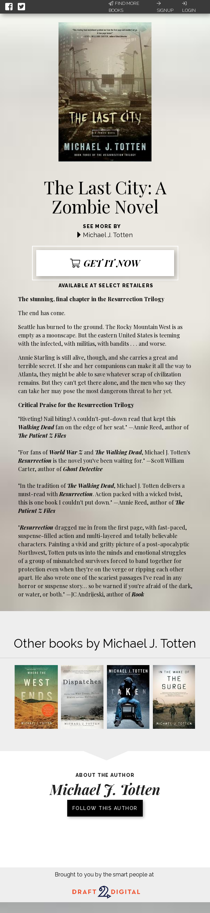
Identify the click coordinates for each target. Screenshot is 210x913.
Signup (165, 7)
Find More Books (124, 7)
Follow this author (105, 808)
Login (189, 7)
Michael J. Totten (108, 235)
